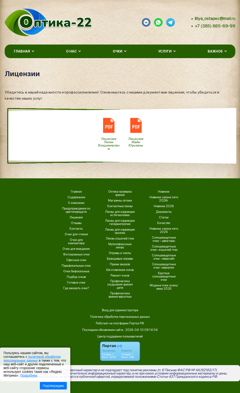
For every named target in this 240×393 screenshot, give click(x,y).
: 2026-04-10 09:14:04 (141, 330)
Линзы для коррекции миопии (120, 231)
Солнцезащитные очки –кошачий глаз (163, 248)
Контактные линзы (120, 206)
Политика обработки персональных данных (120, 316)
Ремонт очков (120, 275)
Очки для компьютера (76, 241)
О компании (76, 203)
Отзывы (76, 223)
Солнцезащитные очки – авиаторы (164, 239)
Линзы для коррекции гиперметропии (120, 222)
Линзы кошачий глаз (120, 238)
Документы (164, 211)
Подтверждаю (53, 386)
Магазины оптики (120, 200)
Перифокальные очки (76, 265)
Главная (76, 191)
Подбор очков (76, 277)
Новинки (163, 191)
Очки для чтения (76, 234)
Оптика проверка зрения (120, 193)
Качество (163, 223)
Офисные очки (76, 260)
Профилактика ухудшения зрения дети (120, 284)
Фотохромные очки (76, 254)
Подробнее (28, 375)
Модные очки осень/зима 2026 (164, 287)
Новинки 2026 (164, 206)
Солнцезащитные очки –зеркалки (164, 266)
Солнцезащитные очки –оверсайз (164, 257)
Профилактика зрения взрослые (120, 295)
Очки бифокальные (76, 271)
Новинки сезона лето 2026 (164, 230)
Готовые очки (76, 282)
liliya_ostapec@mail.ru (215, 18)
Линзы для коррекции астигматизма (120, 213)
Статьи (164, 217)
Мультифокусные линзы (119, 246)
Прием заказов (120, 264)
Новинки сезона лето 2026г (164, 199)
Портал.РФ (136, 323)
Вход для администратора (120, 310)
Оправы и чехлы (120, 253)
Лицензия (76, 217)
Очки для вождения (76, 249)
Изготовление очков (120, 270)
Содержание (76, 197)
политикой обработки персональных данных (32, 358)
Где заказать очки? (76, 288)
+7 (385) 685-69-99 (215, 25)
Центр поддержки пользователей (120, 336)
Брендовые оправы (120, 258)
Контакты (76, 228)
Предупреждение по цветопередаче (76, 210)
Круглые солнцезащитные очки (164, 276)
